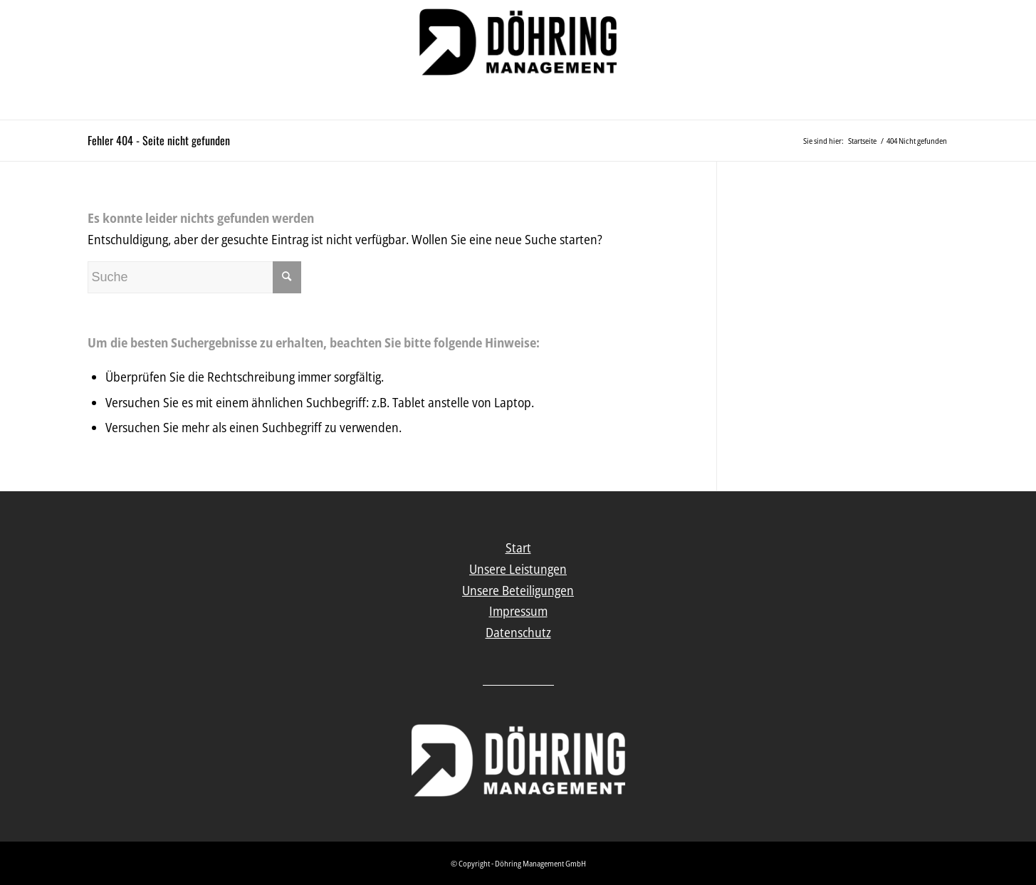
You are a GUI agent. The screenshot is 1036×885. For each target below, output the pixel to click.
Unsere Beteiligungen (518, 590)
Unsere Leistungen (518, 568)
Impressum (518, 610)
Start (518, 547)
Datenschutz (518, 632)
